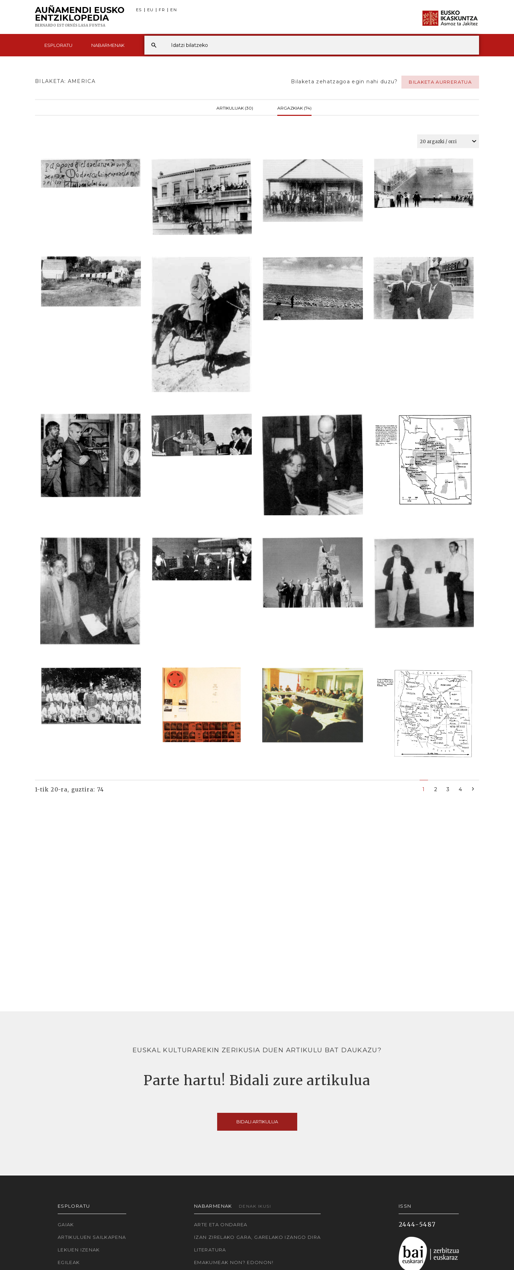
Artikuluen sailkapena (92, 1237)
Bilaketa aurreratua (440, 82)
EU (150, 10)
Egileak (69, 1262)
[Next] (473, 788)
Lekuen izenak (79, 1249)
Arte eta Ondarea (221, 1224)
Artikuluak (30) (234, 107)
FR (162, 10)
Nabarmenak (107, 45)
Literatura (210, 1249)
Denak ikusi (255, 1206)
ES (139, 10)
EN (173, 10)
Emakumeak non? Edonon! (233, 1262)
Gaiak (66, 1224)
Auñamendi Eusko (79, 17)
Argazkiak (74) (294, 107)
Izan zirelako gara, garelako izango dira (257, 1237)
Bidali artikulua (257, 1121)
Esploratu (58, 45)
